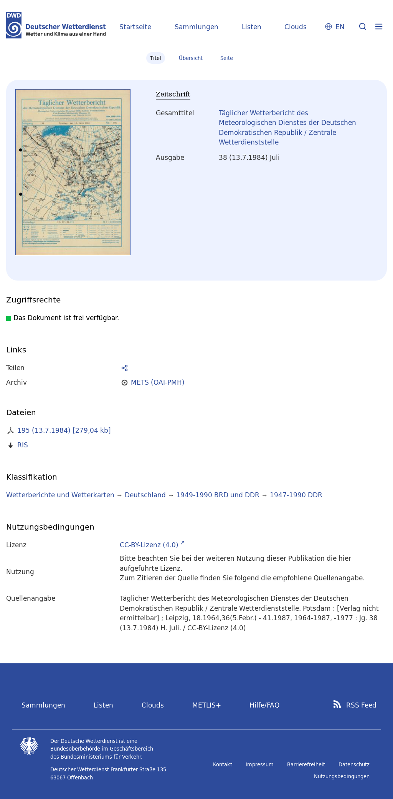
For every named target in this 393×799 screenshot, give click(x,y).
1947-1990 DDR (296, 494)
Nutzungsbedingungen (342, 776)
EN (340, 26)
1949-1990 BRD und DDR (217, 494)
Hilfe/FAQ (264, 705)
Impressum (260, 764)
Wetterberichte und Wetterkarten (60, 494)
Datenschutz (354, 764)
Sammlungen (196, 26)
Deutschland (145, 494)
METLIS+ (206, 705)
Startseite (135, 26)
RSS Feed (361, 705)
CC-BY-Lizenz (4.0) (149, 544)
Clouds (295, 26)
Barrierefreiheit (306, 764)
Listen (251, 26)
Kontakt (222, 764)
